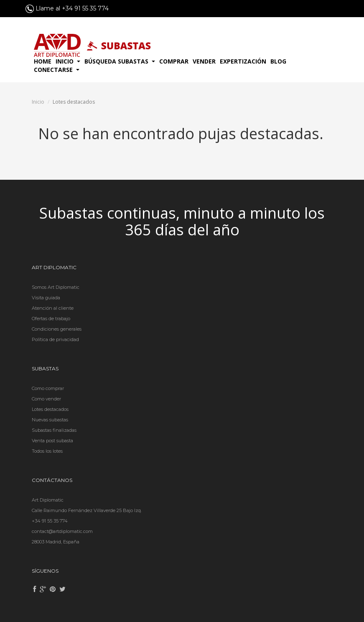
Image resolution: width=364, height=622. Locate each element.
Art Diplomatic (48, 500)
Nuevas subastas (50, 420)
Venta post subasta (52, 441)
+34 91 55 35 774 (50, 521)
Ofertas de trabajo (51, 318)
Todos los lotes (47, 451)
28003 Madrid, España (55, 542)
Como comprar (48, 388)
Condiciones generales (56, 329)
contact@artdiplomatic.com (62, 531)
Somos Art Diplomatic (55, 287)
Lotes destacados (50, 409)
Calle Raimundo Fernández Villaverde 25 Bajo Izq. (87, 510)
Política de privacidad (55, 339)
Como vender (46, 399)
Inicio (38, 101)
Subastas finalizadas (54, 430)
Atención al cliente (53, 308)
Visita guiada (46, 298)
